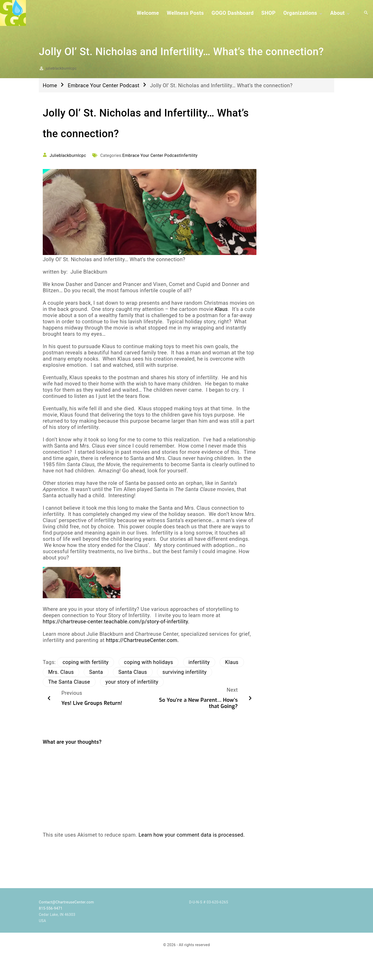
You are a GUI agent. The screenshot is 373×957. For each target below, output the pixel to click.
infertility (199, 662)
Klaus (221, 309)
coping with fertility (85, 662)
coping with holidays (148, 662)
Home (50, 85)
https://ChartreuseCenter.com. (142, 640)
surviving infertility (184, 672)
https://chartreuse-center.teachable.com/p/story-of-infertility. (116, 621)
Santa (96, 672)
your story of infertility (131, 682)
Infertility (189, 155)
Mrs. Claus (61, 672)
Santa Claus (132, 672)
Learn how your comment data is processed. (192, 835)
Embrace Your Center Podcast (103, 85)
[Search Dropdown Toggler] (366, 13)
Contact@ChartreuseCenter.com (66, 902)
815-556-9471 (50, 908)
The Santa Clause (69, 682)
